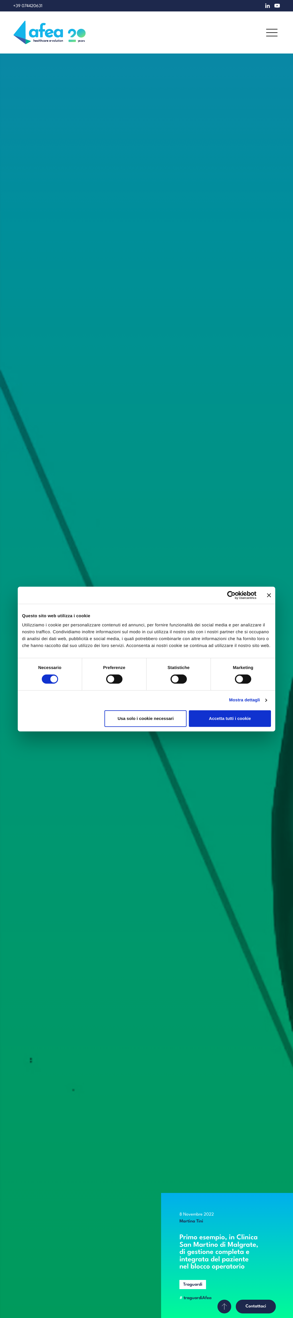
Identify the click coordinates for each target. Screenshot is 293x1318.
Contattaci (256, 1306)
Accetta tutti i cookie (230, 718)
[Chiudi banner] (269, 595)
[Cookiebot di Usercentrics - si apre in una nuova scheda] (231, 595)
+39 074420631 (27, 6)
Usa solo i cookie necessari (146, 718)
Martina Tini (191, 1221)
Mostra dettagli (244, 700)
